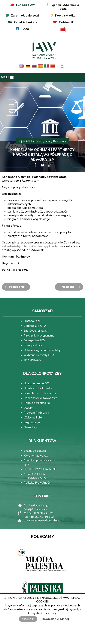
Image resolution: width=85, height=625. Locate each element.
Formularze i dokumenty (40, 393)
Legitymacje (32, 422)
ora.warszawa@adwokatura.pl (43, 520)
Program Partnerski (36, 412)
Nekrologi (30, 427)
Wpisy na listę (33, 417)
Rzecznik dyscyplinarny (39, 335)
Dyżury (28, 407)
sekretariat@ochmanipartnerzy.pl (26, 246)
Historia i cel (32, 321)
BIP (63, 29)
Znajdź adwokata (35, 450)
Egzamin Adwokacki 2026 (64, 7)
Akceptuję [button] (28, 618)
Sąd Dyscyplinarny (35, 330)
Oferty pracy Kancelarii (50, 141)
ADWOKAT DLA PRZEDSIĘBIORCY (36, 475)
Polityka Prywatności (37, 482)
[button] (5, 77)
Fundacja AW (25, 5)
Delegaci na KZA (35, 340)
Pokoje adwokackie (37, 403)
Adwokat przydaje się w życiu (39, 462)
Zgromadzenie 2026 (25, 15)
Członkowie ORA (35, 326)
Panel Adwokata (26, 22)
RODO (25, 29)
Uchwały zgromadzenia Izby (42, 350)
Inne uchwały (32, 360)
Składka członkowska (38, 388)
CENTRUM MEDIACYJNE (40, 469)
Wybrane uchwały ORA (39, 355)
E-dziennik (66, 22)
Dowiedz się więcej (55, 619)
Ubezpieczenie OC (36, 383)
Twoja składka (65, 15)
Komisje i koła (33, 345)
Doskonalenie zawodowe (41, 398)
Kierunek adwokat (36, 455)
